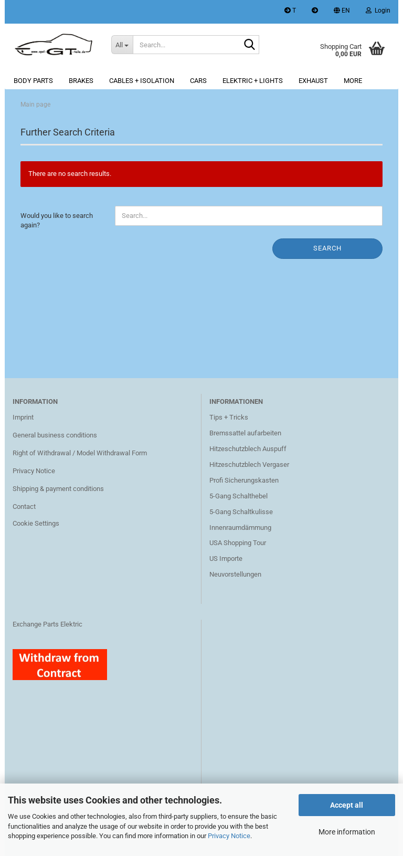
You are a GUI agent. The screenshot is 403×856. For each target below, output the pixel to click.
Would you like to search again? (56, 220)
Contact (24, 506)
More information (347, 832)
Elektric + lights (252, 81)
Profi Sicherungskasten (244, 480)
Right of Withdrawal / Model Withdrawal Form (80, 453)
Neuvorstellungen (235, 574)
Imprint (23, 417)
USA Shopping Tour (237, 543)
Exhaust (313, 81)
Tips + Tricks (228, 417)
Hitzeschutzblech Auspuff (248, 449)
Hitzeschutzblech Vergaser (249, 464)
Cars (198, 81)
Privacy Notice (229, 836)
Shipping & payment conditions (58, 489)
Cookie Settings (36, 523)
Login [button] (378, 10)
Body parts (33, 81)
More (353, 81)
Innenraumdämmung (240, 527)
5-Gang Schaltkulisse (241, 512)
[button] (342, 12)
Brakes (81, 81)
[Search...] (122, 44)
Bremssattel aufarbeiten (245, 433)
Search (327, 248)
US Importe (225, 558)
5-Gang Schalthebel (238, 496)
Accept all (346, 805)
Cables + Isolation (141, 81)
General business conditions (55, 435)
